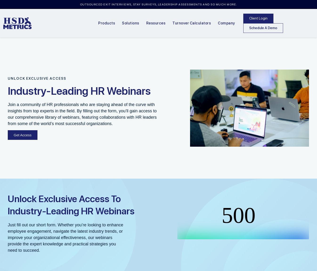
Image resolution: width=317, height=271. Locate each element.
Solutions (130, 23)
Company (226, 23)
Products (106, 23)
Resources (156, 23)
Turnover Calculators (191, 23)
